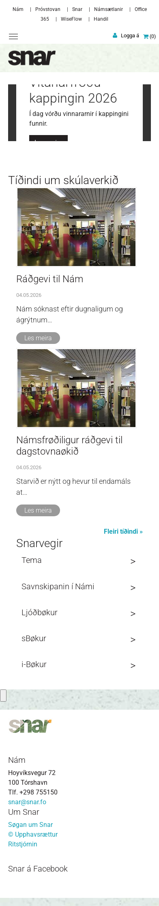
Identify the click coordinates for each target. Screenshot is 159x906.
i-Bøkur (34, 664)
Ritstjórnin (22, 844)
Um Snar (23, 812)
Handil (101, 19)
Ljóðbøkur (39, 612)
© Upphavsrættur (33, 834)
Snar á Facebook (38, 869)
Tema (31, 560)
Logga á (130, 35)
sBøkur (33, 638)
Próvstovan (47, 9)
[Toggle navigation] (13, 36)
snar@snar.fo (27, 802)
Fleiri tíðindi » (123, 531)
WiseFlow (71, 19)
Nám (18, 9)
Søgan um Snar (30, 825)
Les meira (38, 338)
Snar (77, 9)
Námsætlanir (108, 9)
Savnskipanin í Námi (58, 586)
